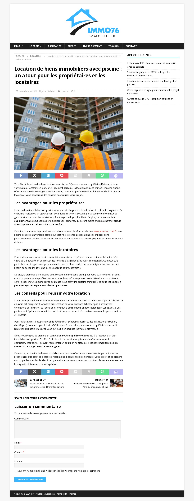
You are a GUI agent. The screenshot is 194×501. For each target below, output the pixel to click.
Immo (17, 46)
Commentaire (21, 418)
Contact (131, 46)
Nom (17, 442)
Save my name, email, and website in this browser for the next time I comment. (59, 470)
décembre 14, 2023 (28, 91)
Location (35, 46)
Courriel (18, 452)
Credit (72, 46)
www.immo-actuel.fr (105, 231)
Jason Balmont (49, 91)
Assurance (54, 46)
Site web (18, 461)
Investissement (92, 46)
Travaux (113, 46)
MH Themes (70, 493)
